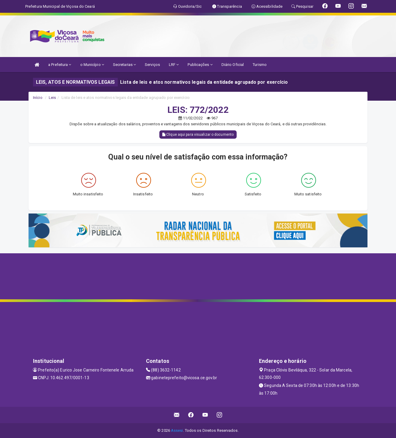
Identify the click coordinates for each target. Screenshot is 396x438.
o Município (92, 64)
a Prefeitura (59, 64)
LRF (174, 64)
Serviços (152, 64)
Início (38, 97)
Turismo (260, 64)
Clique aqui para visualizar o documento (198, 134)
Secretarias (124, 64)
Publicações (200, 64)
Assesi (177, 430)
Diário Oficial (232, 64)
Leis (52, 97)
